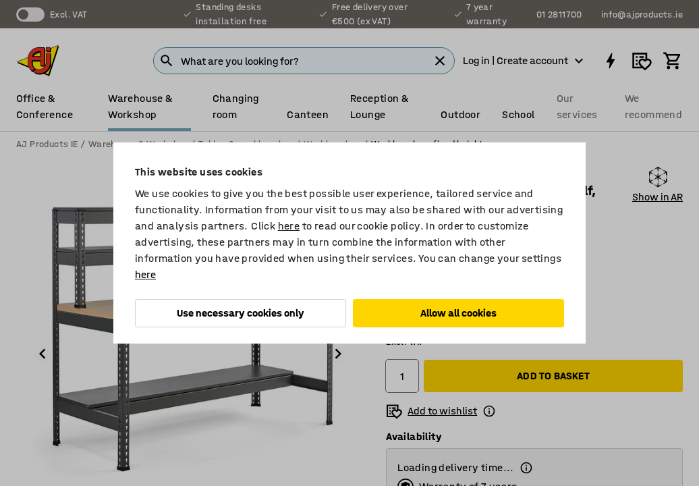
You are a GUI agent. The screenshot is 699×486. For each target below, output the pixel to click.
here (289, 225)
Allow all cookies (458, 312)
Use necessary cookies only (240, 312)
